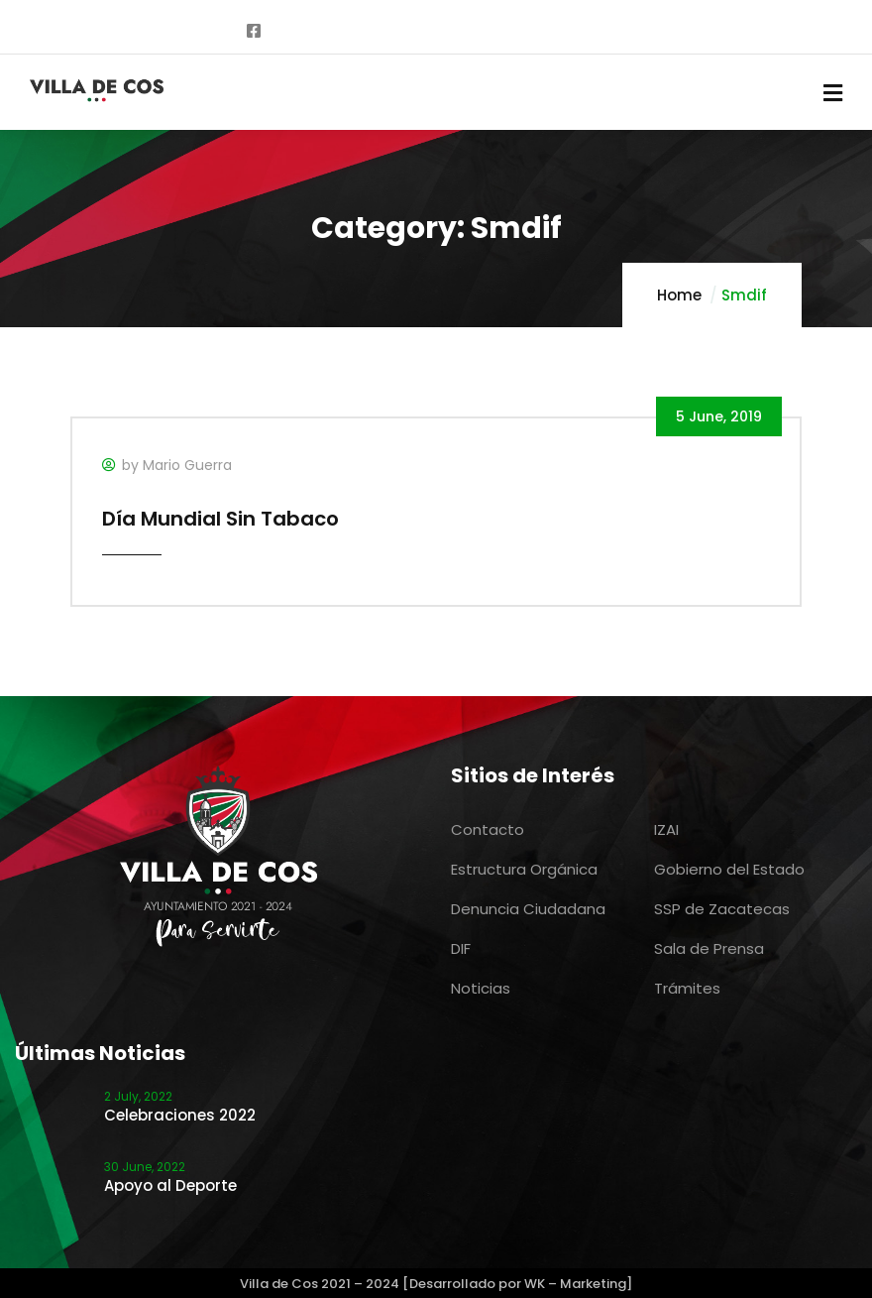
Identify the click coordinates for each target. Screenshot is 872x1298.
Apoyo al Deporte (170, 1185)
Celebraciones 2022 (180, 1115)
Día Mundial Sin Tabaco (220, 518)
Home (679, 295)
